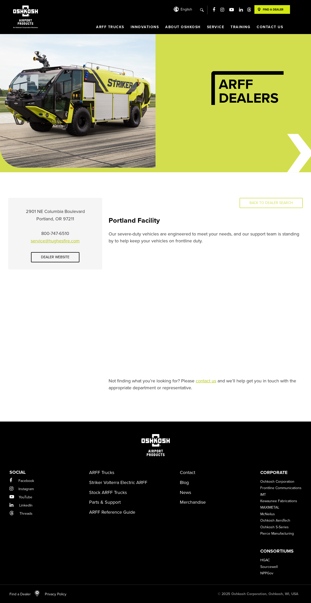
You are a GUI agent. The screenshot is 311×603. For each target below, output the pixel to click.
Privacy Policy (53, 594)
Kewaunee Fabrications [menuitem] (278, 501)
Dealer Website (55, 257)
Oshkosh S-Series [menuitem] (274, 527)
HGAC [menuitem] (265, 560)
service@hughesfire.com (55, 241)
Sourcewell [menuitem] (269, 566)
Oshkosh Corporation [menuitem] (277, 481)
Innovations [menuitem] (145, 27)
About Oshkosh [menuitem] (183, 27)
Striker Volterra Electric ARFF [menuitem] (118, 482)
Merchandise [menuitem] (193, 502)
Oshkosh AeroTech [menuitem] (275, 520)
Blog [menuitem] (184, 482)
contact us (206, 381)
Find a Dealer (24, 594)
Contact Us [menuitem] (270, 27)
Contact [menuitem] (187, 472)
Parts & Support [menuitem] (105, 502)
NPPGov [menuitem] (266, 573)
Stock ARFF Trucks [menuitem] (108, 492)
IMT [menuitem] (263, 494)
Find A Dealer (273, 9)
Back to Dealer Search (271, 203)
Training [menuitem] (240, 27)
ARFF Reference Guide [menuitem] (112, 512)
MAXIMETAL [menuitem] (269, 507)
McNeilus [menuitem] (267, 514)
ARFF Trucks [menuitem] (110, 27)
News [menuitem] (185, 492)
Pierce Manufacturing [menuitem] (277, 533)
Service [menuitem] (215, 27)
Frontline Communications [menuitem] (281, 488)
